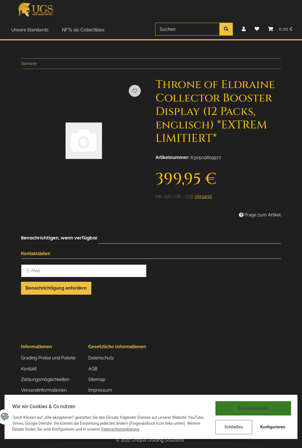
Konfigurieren (272, 427)
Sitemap (96, 379)
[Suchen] (187, 29)
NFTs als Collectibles (83, 30)
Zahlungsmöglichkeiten (45, 379)
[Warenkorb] (281, 29)
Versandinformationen (44, 390)
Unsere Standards (29, 30)
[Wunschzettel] (257, 29)
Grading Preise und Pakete (48, 358)
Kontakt (29, 368)
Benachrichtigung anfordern (56, 288)
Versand (203, 196)
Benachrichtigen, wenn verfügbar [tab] (59, 238)
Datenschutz (101, 358)
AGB (92, 368)
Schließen (232, 427)
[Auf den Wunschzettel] (135, 91)
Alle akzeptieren (251, 408)
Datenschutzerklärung (149, 430)
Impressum (100, 390)
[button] (243, 29)
